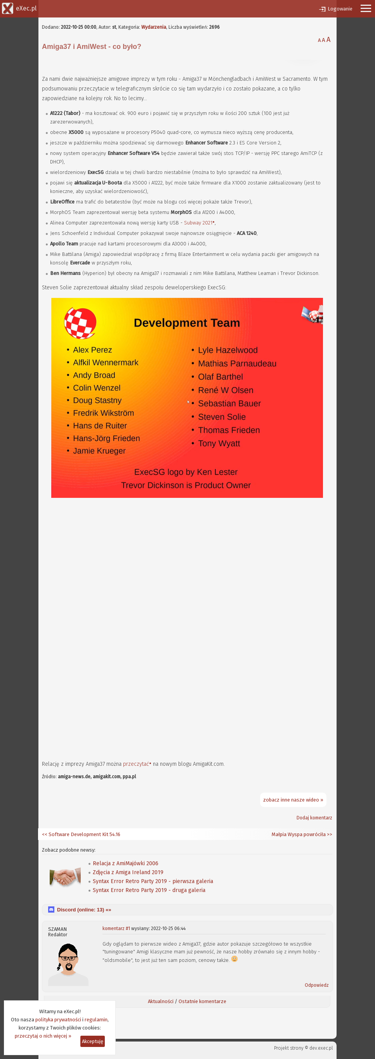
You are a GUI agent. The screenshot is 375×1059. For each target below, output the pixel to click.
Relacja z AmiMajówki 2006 (125, 863)
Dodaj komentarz (314, 818)
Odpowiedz (317, 985)
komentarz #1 (116, 928)
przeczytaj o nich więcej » (43, 1036)
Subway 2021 (198, 223)
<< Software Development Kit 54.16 (81, 834)
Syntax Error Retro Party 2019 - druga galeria (149, 890)
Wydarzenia (153, 27)
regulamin (96, 1019)
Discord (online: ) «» (84, 910)
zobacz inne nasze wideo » (293, 800)
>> (329, 834)
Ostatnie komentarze (202, 1001)
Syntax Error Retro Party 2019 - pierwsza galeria (153, 881)
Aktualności (161, 1001)
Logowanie (340, 9)
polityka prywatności (58, 1019)
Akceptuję (92, 1041)
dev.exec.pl (321, 1048)
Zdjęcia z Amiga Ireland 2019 (128, 872)
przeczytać (136, 764)
